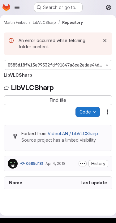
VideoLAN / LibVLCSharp (73, 133)
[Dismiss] (105, 40)
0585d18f (31, 163)
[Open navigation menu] (17, 7)
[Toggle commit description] (83, 163)
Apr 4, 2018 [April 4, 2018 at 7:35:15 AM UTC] (55, 163)
